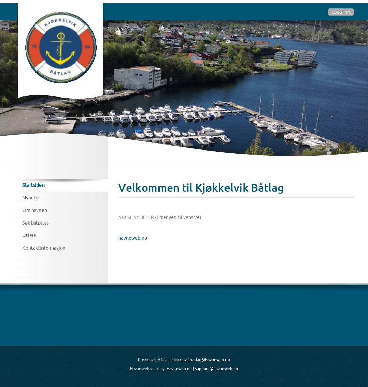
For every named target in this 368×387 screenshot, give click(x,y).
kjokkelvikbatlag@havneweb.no (201, 359)
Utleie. (29, 235)
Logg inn (341, 12)
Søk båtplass (35, 223)
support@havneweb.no (216, 368)
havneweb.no (132, 238)
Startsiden (33, 185)
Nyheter (31, 197)
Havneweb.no (179, 368)
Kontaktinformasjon (43, 248)
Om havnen (34, 210)
